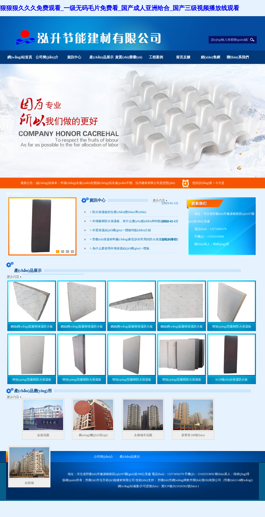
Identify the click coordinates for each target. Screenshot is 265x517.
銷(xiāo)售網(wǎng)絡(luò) (210, 59)
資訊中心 (74, 57)
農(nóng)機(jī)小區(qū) (93, 435)
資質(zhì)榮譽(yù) (128, 57)
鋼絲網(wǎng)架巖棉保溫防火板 (32, 326)
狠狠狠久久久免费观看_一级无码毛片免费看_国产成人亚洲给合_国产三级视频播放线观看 (119, 8)
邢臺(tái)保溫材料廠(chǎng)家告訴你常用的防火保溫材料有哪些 (133, 239)
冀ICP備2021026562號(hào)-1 (180, 486)
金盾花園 (43, 435)
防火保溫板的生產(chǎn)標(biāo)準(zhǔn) (118, 212)
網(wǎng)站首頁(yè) (19, 59)
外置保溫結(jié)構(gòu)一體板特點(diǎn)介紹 (120, 230)
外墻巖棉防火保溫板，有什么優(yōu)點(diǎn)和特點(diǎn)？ (129, 221)
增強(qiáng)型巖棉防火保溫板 (231, 326)
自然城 (29, 483)
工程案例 (156, 57)
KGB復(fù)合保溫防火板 (232, 379)
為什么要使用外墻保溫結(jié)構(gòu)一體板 (119, 248)
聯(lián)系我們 (238, 57)
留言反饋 (183, 57)
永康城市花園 (143, 435)
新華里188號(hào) (192, 435)
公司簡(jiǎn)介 (47, 57)
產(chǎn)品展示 (101, 57)
